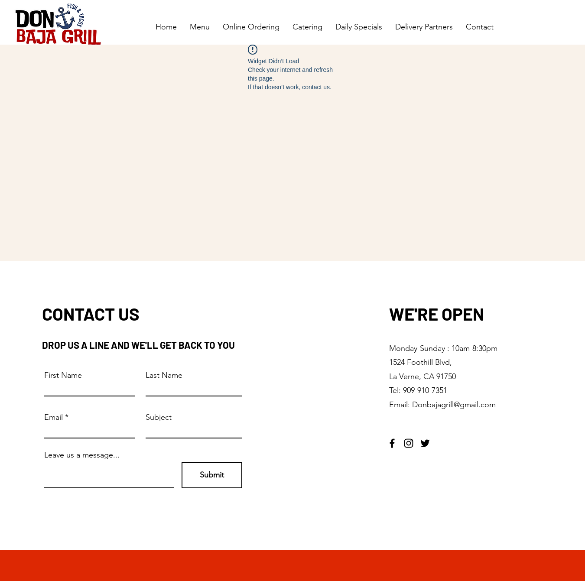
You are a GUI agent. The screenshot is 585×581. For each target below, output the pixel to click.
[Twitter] (425, 443)
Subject (159, 417)
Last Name (164, 375)
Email (53, 417)
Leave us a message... (82, 455)
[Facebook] (392, 443)
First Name (63, 375)
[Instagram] (409, 443)
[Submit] (212, 475)
